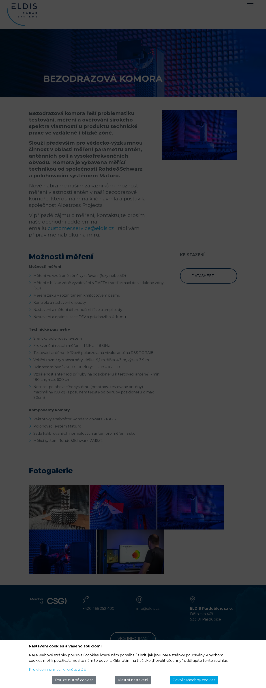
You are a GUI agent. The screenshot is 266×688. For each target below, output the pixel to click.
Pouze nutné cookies (74, 680)
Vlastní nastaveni (133, 680)
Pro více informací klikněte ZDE (57, 669)
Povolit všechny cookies (194, 680)
